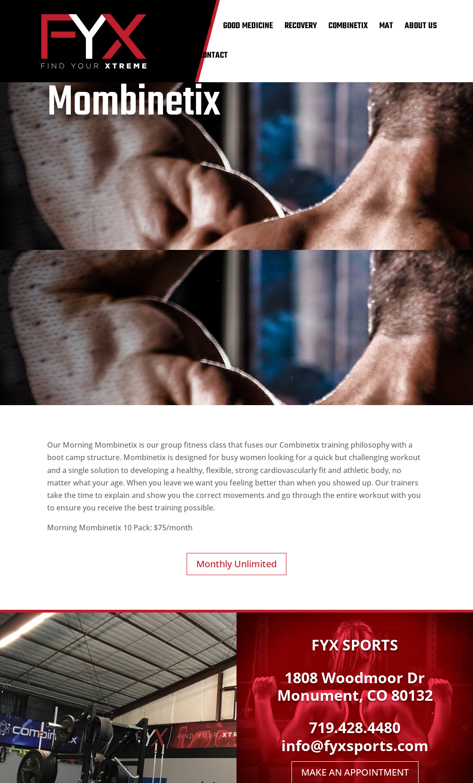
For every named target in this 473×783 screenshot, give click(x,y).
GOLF (204, 28)
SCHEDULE (170, 57)
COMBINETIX (348, 28)
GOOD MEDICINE (248, 28)
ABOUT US (421, 28)
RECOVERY (301, 28)
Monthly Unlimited (236, 564)
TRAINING (169, 28)
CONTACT (213, 57)
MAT (386, 28)
